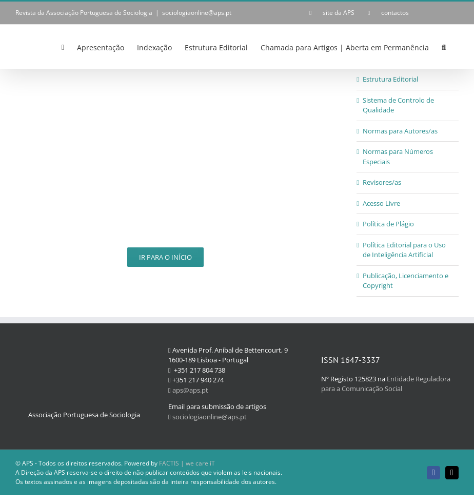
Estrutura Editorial (390, 79)
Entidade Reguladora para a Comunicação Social (385, 384)
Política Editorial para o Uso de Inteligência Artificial (404, 250)
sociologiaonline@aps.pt (196, 12)
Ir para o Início (165, 257)
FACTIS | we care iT (187, 463)
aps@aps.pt (190, 390)
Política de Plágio (388, 223)
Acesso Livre (381, 203)
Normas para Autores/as (400, 130)
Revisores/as (382, 182)
